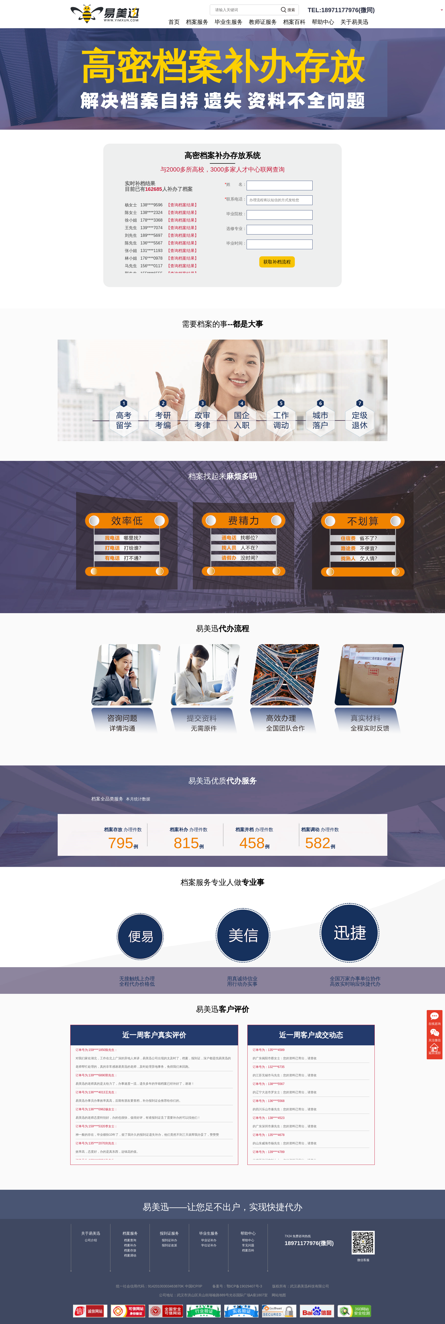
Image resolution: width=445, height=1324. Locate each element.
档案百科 (294, 22)
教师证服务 (263, 22)
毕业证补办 (208, 1240)
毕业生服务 (229, 22)
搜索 (291, 10)
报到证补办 (169, 1240)
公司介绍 (91, 1240)
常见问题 (248, 1245)
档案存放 (130, 1250)
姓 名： (236, 184)
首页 (174, 22)
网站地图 (279, 1295)
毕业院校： (236, 214)
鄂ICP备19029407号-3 (244, 1286)
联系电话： (236, 199)
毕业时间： (236, 243)
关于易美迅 (354, 22)
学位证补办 (208, 1245)
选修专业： (236, 228)
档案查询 (130, 1240)
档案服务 (197, 22)
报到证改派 (169, 1245)
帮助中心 (323, 22)
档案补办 (130, 1245)
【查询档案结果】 (182, 206)
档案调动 (130, 1255)
